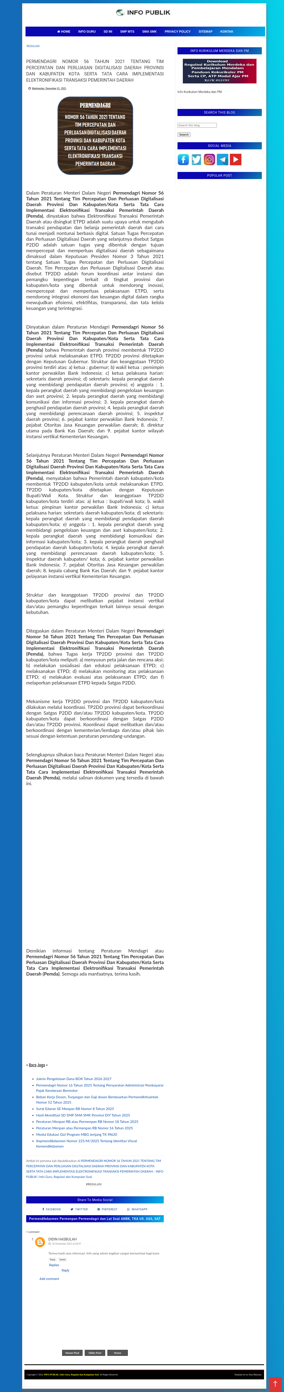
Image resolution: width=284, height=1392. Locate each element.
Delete (62, 1259)
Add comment (49, 1279)
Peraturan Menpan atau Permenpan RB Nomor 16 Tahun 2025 (84, 1128)
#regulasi (94, 1184)
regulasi (33, 46)
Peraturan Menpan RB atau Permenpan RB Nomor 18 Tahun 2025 (87, 1121)
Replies (54, 1265)
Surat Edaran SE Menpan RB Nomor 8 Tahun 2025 (75, 1108)
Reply (52, 1259)
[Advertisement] (95, 1017)
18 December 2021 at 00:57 (66, 1244)
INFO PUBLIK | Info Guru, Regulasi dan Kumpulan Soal (71, 1374)
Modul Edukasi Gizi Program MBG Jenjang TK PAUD (76, 1134)
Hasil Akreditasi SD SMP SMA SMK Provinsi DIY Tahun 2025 (83, 1115)
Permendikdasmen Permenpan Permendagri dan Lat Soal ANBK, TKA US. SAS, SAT (95, 1218)
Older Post (95, 1353)
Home (117, 1353)
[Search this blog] (197, 125)
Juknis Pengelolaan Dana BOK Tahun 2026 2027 (73, 1079)
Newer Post (72, 1353)
